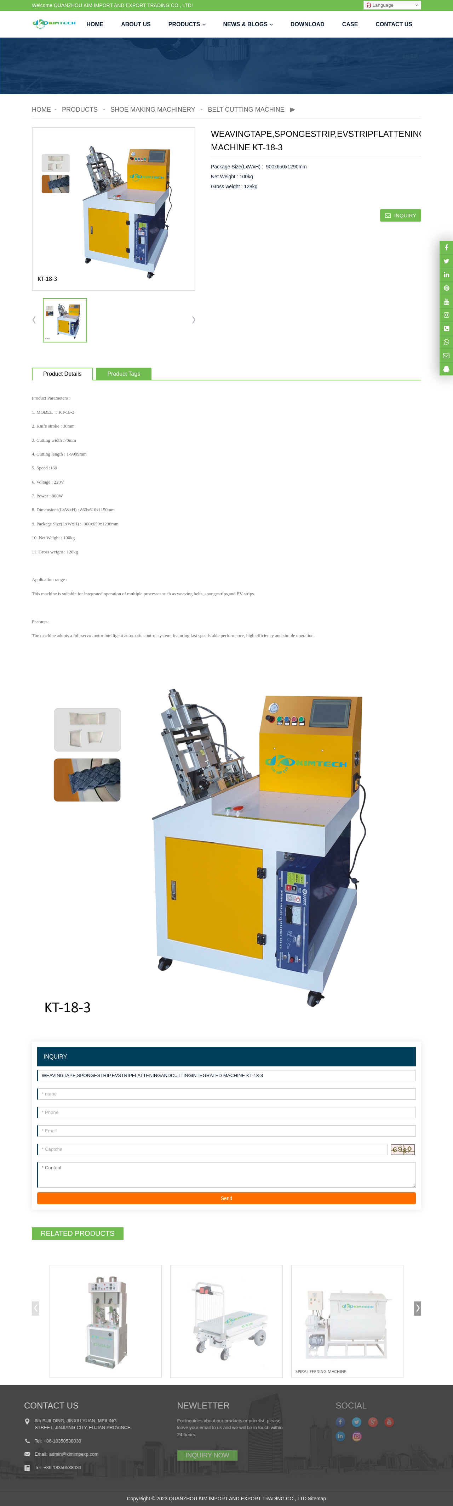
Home (94, 24)
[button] (193, 320)
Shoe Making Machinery (153, 109)
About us (136, 24)
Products (187, 24)
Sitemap (317, 1498)
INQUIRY (405, 215)
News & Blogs (248, 24)
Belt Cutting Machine (246, 109)
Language (380, 5)
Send (227, 1198)
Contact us (393, 24)
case (350, 24)
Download (308, 24)
